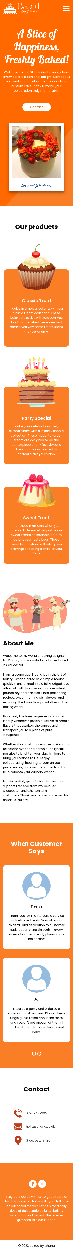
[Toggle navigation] (66, 8)
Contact (36, 107)
